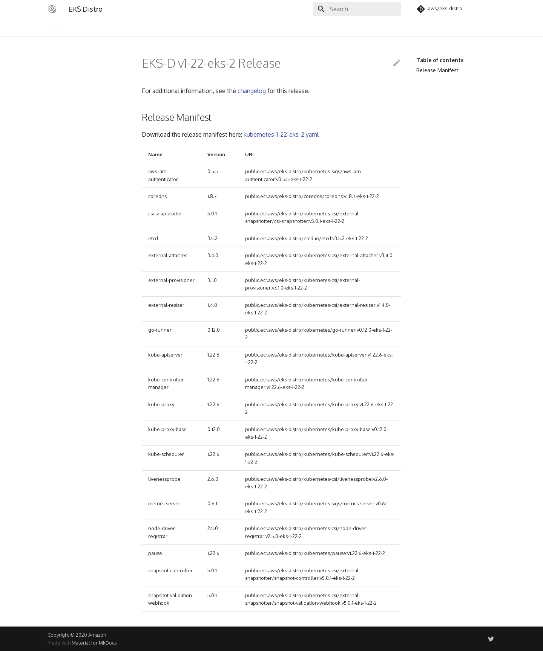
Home (55, 27)
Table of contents (439, 60)
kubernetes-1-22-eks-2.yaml (281, 134)
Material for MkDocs (94, 643)
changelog (252, 91)
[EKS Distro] (52, 9)
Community (110, 27)
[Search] (357, 9)
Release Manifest (437, 70)
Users (79, 27)
